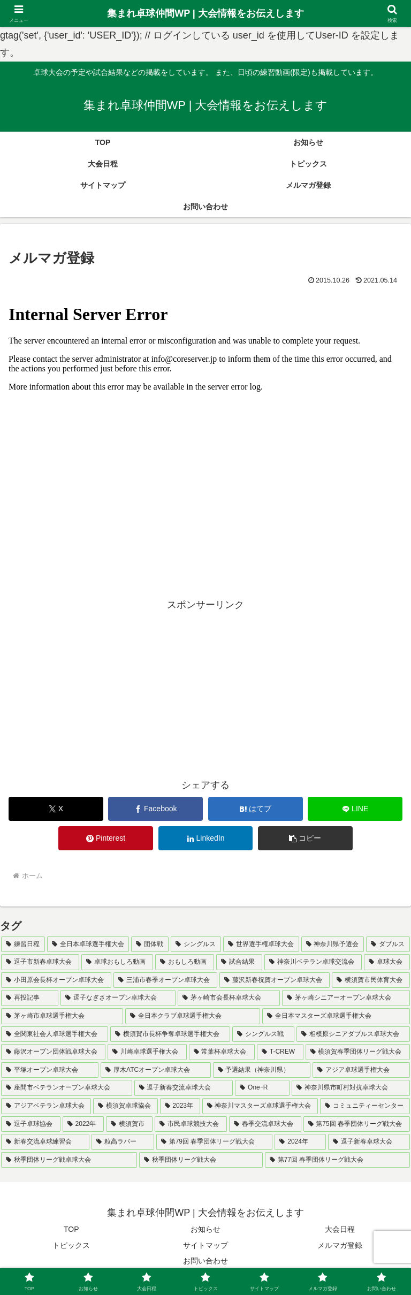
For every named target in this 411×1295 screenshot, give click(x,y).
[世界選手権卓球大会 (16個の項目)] (261, 944)
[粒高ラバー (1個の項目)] (123, 1142)
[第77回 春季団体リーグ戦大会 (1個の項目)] (337, 1160)
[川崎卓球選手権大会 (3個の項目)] (147, 1052)
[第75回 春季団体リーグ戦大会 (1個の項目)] (356, 1124)
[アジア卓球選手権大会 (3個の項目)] (361, 1070)
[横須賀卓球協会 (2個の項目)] (125, 1106)
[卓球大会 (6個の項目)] (387, 962)
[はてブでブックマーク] (255, 809)
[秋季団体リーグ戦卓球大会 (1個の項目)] (69, 1160)
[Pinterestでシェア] (105, 838)
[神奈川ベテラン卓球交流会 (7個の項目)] (313, 962)
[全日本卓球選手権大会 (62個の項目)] (88, 944)
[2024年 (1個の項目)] (300, 1142)
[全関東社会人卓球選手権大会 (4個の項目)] (54, 1034)
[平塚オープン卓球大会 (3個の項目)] (49, 1070)
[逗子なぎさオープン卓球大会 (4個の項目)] (118, 998)
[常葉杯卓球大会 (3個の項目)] (222, 1052)
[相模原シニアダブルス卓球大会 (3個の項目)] (353, 1034)
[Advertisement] (205, 688)
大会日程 (340, 1229)
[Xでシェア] (56, 809)
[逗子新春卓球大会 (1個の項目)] (369, 1142)
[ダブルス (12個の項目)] (388, 944)
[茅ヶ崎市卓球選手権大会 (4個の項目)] (62, 1016)
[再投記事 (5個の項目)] (29, 998)
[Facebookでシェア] (155, 809)
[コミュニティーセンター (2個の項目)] (365, 1106)
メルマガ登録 (339, 1245)
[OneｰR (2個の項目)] (262, 1088)
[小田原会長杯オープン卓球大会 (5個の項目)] (56, 980)
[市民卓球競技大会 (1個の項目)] (191, 1124)
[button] (305, 838)
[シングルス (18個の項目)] (196, 944)
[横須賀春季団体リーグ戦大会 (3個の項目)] (358, 1052)
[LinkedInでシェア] (205, 838)
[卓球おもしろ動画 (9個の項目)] (117, 962)
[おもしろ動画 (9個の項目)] (184, 962)
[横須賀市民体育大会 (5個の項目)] (371, 980)
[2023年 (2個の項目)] (180, 1106)
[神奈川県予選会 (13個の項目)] (332, 944)
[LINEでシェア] (355, 809)
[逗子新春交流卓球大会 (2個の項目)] (183, 1088)
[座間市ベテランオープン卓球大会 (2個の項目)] (66, 1088)
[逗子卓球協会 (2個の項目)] (30, 1124)
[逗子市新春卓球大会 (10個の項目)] (40, 962)
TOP (71, 1229)
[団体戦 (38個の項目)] (150, 944)
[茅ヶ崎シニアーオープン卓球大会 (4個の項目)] (346, 998)
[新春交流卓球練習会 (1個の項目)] (45, 1142)
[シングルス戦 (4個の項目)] (263, 1034)
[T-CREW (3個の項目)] (280, 1052)
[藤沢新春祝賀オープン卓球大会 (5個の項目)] (274, 980)
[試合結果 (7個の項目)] (239, 962)
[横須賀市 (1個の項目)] (129, 1124)
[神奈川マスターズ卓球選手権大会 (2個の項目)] (260, 1106)
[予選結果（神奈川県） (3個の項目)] (261, 1070)
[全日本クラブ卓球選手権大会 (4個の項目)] (192, 1016)
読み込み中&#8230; (205, 427)
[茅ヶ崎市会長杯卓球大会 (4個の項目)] (229, 998)
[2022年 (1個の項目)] (83, 1124)
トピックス (71, 1245)
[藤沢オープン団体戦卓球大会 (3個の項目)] (53, 1052)
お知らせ (205, 1229)
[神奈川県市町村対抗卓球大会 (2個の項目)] (351, 1088)
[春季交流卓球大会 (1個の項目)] (265, 1124)
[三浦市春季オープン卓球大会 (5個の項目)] (165, 980)
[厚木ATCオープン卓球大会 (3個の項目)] (155, 1070)
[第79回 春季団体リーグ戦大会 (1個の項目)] (214, 1142)
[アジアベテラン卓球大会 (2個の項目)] (46, 1106)
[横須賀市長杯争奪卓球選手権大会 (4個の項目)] (170, 1034)
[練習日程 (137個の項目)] (23, 944)
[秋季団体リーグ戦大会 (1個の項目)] (200, 1160)
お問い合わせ (205, 1260)
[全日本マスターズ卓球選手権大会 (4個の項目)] (336, 1016)
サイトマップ (205, 1245)
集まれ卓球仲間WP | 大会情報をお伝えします (205, 13)
